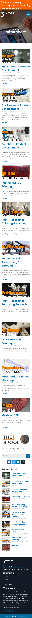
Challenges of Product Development (16, 107)
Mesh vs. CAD (10, 415)
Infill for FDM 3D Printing (11, 184)
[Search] (28, 456)
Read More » (5, 83)
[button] (28, 14)
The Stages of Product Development (16, 68)
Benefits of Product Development (14, 145)
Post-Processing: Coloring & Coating (14, 221)
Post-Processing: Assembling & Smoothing (13, 262)
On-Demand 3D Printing (12, 341)
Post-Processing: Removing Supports (14, 302)
